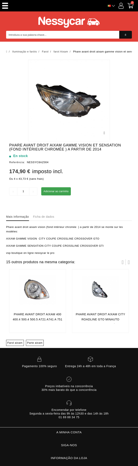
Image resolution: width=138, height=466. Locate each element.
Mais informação (17, 216)
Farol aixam (15, 342)
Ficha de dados (43, 216)
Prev (123, 262)
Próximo (129, 262)
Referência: (17, 162)
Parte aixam (35, 342)
